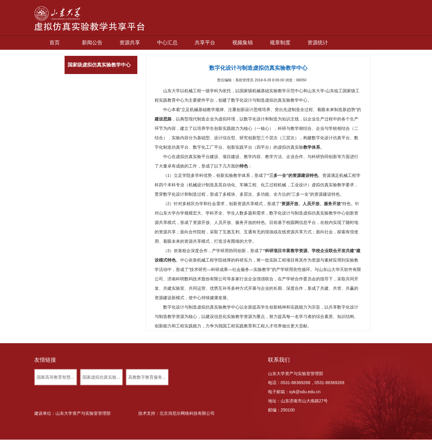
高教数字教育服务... (147, 377)
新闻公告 (92, 43)
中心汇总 (167, 43)
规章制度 (280, 43)
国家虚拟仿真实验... (101, 377)
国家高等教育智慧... (55, 377)
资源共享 (129, 43)
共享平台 (205, 43)
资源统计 (317, 43)
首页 (54, 43)
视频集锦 (242, 43)
